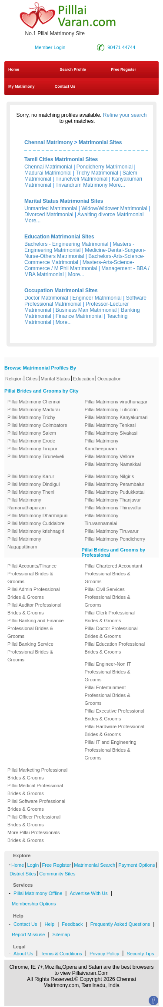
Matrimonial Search (94, 865)
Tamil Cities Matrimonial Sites (61, 159)
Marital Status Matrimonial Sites (63, 201)
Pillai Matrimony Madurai (33, 409)
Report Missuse (28, 934)
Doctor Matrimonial (46, 298)
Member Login (50, 47)
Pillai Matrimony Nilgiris (109, 476)
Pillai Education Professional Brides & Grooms (115, 647)
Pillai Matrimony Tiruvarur (112, 531)
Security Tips (140, 953)
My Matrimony (21, 86)
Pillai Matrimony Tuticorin (111, 409)
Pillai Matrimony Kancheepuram (102, 444)
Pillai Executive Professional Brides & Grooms (115, 714)
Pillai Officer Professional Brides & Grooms (33, 820)
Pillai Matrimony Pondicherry (115, 538)
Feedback (72, 924)
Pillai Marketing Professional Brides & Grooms (37, 773)
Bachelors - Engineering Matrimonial (66, 244)
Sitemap (61, 934)
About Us (23, 953)
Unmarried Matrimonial (50, 208)
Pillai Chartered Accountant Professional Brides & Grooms (114, 573)
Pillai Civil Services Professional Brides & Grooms (107, 597)
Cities (32, 378)
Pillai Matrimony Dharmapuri (37, 515)
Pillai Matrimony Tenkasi (110, 425)
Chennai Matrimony (48, 142)
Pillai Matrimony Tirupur (32, 448)
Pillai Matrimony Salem (31, 433)
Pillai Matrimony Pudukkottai (115, 492)
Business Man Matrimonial (86, 310)
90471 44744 (121, 47)
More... (117, 185)
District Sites (23, 873)
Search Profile (73, 69)
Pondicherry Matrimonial (105, 167)
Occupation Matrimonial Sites (61, 290)
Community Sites (57, 873)
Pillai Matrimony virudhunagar (116, 401)
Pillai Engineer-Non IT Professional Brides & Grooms (108, 671)
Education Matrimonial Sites (59, 237)
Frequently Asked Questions (120, 924)
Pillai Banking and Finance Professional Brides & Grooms (35, 628)
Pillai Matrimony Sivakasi (111, 433)
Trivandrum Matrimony (82, 185)
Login (33, 865)
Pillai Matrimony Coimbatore (37, 425)
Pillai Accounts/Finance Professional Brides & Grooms (32, 573)
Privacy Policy (104, 953)
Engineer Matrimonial (97, 298)
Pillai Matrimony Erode (31, 440)
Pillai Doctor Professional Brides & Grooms (111, 632)
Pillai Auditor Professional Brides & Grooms (34, 608)
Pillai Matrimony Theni (30, 492)
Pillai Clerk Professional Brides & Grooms (110, 616)
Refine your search (125, 115)
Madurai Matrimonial (48, 173)
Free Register (123, 69)
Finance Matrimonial (79, 316)
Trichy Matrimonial (97, 173)
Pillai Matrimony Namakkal (113, 464)
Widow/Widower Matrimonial (114, 208)
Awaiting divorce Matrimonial (110, 214)
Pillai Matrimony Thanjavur (113, 499)
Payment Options (136, 865)
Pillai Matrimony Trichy (31, 417)
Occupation (109, 378)
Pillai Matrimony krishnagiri (35, 531)
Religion (14, 378)
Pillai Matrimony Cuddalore (35, 523)
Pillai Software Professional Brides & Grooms (36, 805)
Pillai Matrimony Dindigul (33, 484)
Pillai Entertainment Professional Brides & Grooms (107, 695)
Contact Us (64, 86)
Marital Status (55, 378)
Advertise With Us (88, 893)
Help (50, 924)
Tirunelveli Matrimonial (82, 179)
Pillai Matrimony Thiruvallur (113, 507)
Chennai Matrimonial (48, 167)
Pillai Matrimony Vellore (109, 456)
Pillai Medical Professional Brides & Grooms (35, 789)
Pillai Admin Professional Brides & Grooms (33, 593)
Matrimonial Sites (100, 142)
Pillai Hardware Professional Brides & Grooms (115, 730)
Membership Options (34, 903)
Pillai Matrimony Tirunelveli (35, 456)
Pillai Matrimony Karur (30, 476)
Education (83, 378)
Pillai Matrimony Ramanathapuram (26, 503)
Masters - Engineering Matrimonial (79, 247)
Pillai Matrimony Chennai (33, 401)
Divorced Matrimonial (48, 214)
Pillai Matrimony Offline (37, 893)
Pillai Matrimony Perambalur (115, 484)
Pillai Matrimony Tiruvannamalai (102, 519)
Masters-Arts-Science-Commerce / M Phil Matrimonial (79, 265)
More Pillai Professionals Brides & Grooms (33, 836)
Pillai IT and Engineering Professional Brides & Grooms (110, 750)
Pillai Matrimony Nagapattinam (24, 542)
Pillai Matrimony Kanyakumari (116, 417)
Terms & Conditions (61, 953)
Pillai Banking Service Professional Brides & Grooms (30, 651)
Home (13, 69)
